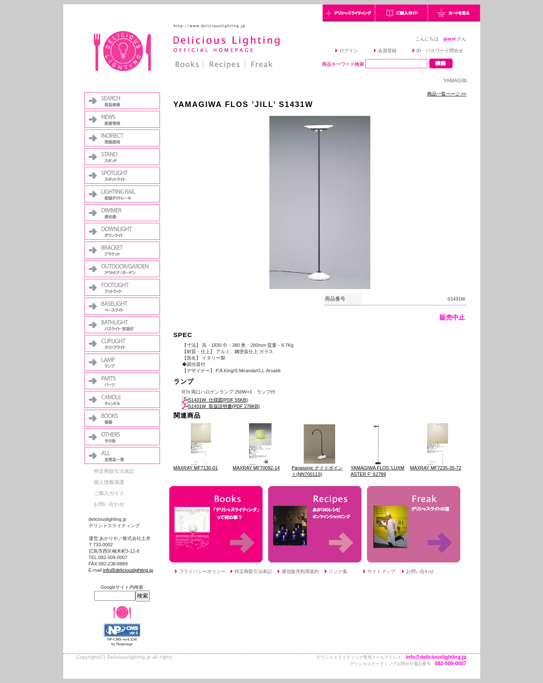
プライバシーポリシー (202, 571)
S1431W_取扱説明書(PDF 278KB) (221, 406)
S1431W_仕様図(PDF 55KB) (215, 399)
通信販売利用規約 (300, 571)
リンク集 (338, 571)
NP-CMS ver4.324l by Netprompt (122, 641)
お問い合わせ (109, 504)
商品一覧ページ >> (447, 93)
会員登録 (387, 50)
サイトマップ (381, 571)
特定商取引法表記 (114, 471)
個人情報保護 (109, 482)
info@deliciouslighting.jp (128, 570)
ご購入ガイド (109, 493)
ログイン (348, 50)
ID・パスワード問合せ (440, 50)
